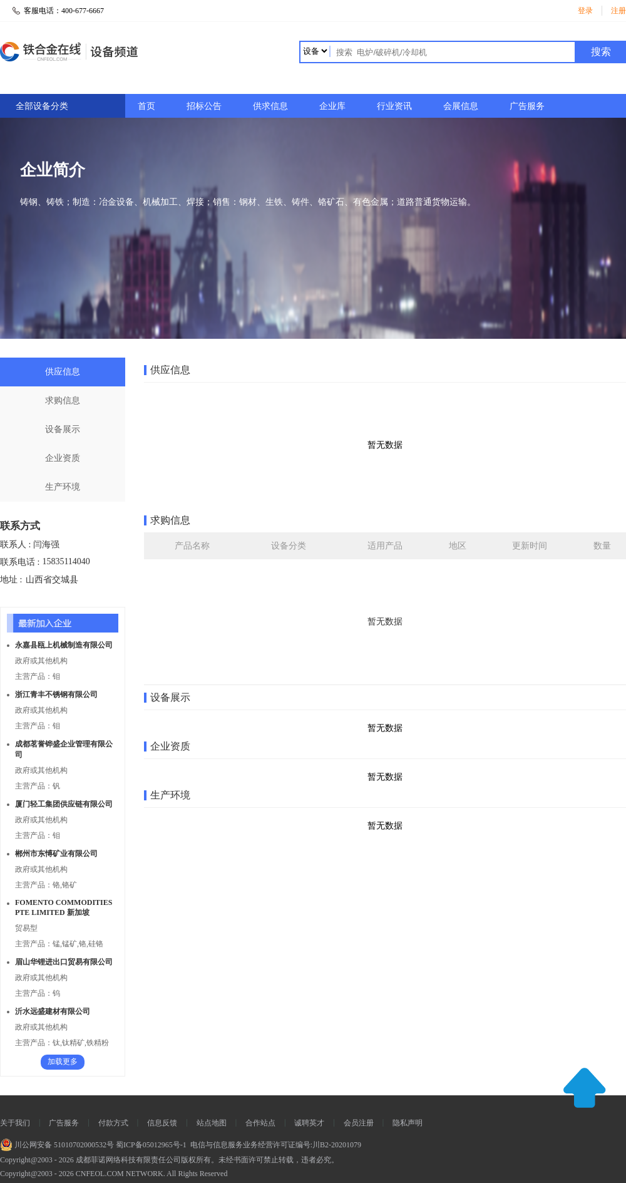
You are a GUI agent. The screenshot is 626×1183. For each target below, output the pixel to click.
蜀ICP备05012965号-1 (150, 1144)
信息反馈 (162, 1122)
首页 (146, 106)
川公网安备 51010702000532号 (57, 1145)
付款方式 (113, 1122)
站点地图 (212, 1122)
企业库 (332, 106)
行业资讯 (394, 106)
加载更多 (63, 1061)
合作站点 (260, 1122)
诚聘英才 (309, 1122)
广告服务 (527, 106)
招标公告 (204, 106)
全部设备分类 (42, 106)
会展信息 (460, 106)
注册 (618, 10)
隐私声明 (408, 1122)
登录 (585, 10)
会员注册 (359, 1122)
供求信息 (270, 106)
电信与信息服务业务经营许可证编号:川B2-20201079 (274, 1144)
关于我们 (15, 1122)
